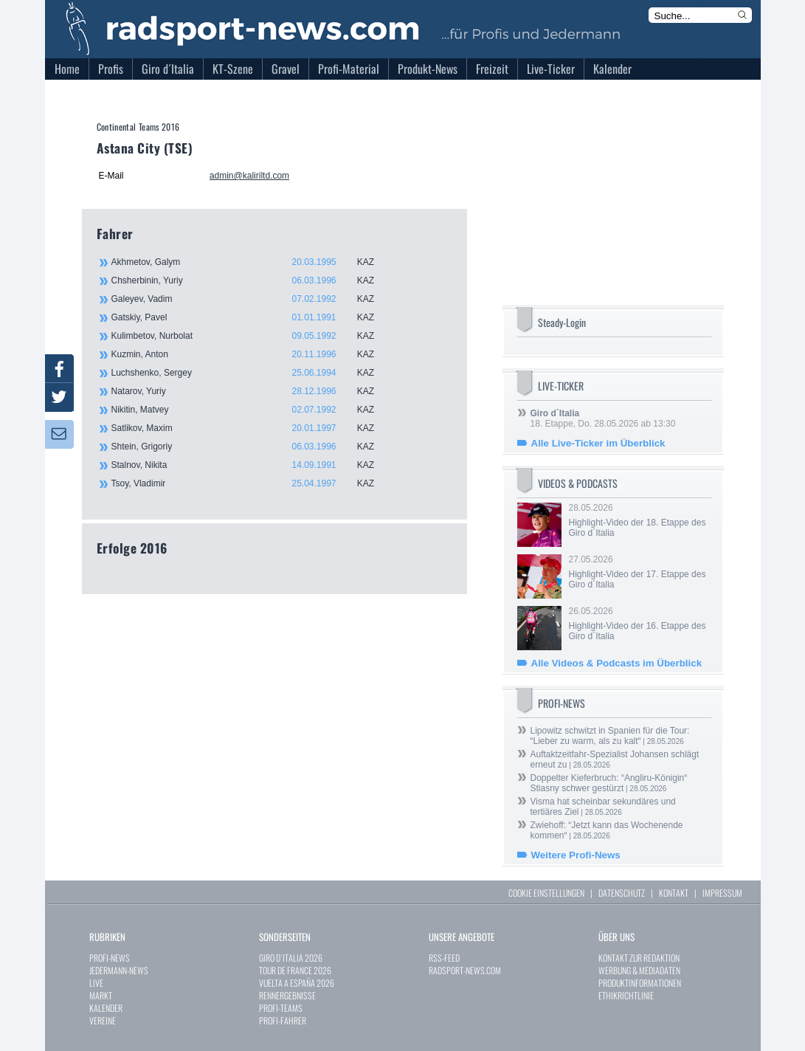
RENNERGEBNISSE (287, 995)
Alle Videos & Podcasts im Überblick (616, 663)
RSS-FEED (444, 957)
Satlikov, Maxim (251, 428)
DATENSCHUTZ (621, 892)
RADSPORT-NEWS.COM (465, 970)
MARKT (100, 995)
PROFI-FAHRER (282, 1020)
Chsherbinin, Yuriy (251, 280)
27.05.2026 (639, 572)
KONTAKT (673, 892)
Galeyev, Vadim (251, 299)
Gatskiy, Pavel (251, 317)
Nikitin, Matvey (251, 409)
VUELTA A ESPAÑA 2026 (296, 982)
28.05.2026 (639, 520)
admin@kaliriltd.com (249, 175)
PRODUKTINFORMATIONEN (639, 982)
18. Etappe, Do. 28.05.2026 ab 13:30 (603, 418)
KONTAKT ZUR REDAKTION (639, 957)
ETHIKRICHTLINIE (626, 995)
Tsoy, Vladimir (251, 483)
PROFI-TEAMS (281, 1008)
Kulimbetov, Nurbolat (251, 336)
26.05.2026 (639, 623)
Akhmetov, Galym (251, 262)
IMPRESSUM (722, 892)
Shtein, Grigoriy (251, 446)
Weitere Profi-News (576, 855)
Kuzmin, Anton (251, 354)
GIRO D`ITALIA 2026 (290, 957)
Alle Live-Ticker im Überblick (598, 443)
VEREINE (102, 1020)
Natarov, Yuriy (251, 391)
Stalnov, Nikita (251, 465)
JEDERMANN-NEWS (118, 970)
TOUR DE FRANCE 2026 (295, 970)
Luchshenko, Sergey (251, 373)
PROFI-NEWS (109, 957)
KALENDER (105, 1008)
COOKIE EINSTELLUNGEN (546, 892)
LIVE (96, 982)
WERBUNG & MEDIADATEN (639, 970)
